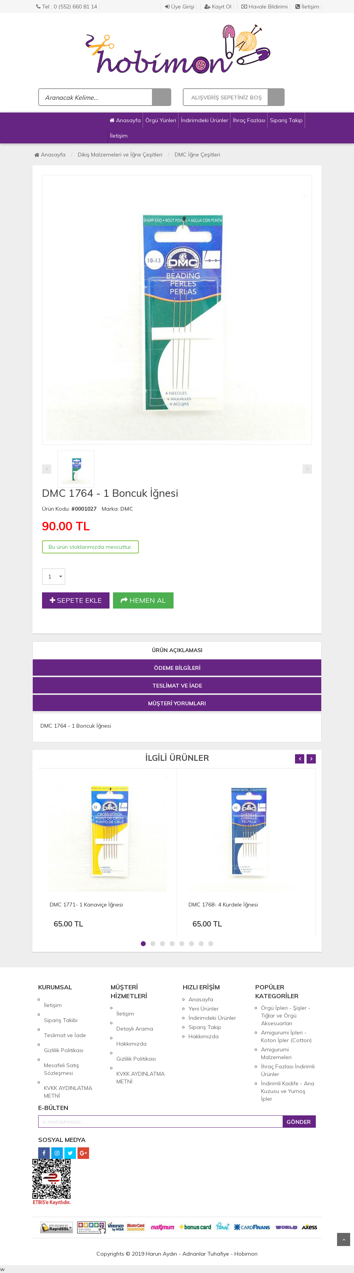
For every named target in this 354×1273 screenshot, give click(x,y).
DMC (126, 508)
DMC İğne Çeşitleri (197, 154)
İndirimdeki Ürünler (204, 120)
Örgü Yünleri (160, 120)
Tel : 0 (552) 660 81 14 (66, 6)
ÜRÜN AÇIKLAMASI (177, 650)
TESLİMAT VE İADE (177, 685)
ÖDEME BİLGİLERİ (177, 667)
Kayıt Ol (217, 6)
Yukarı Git (343, 1239)
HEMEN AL (143, 600)
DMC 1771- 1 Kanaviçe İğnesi (86, 904)
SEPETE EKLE (76, 600)
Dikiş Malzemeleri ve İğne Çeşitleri (120, 154)
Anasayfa (125, 120)
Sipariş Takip (286, 120)
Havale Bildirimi (264, 6)
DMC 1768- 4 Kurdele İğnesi (223, 904)
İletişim (307, 6)
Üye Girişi (179, 6)
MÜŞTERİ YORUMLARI (177, 703)
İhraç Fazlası (249, 120)
